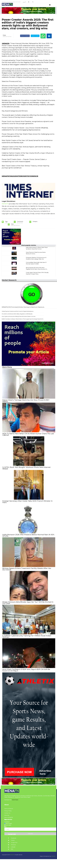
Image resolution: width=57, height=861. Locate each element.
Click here (15, 801)
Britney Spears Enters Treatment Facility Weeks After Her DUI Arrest (28, 571)
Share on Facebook (25, 38)
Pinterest (12, 846)
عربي (24, 2)
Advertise (6, 817)
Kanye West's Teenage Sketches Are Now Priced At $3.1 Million (25, 403)
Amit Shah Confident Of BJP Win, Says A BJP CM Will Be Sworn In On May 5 (26, 672)
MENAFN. (12, 856)
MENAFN (5, 46)
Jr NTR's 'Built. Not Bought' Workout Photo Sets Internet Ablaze (26, 470)
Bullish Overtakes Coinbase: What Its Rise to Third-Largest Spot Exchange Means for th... (23, 321)
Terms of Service (8, 810)
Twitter (11, 842)
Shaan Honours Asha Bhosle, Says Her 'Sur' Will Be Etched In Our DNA (27, 605)
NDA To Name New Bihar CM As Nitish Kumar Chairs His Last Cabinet (28, 437)
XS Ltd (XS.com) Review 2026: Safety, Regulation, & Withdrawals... (17, 316)
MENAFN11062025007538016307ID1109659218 (20, 179)
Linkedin (11, 849)
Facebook (12, 840)
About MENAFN (8, 819)
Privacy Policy (8, 812)
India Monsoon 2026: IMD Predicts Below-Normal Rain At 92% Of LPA (28, 537)
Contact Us (7, 815)
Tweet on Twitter (35, 38)
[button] (28, 2)
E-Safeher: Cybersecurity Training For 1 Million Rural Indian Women (26, 638)
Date (4, 38)
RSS (10, 851)
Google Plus (12, 844)
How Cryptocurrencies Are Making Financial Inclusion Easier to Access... (19, 319)
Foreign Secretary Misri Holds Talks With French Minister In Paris (27, 504)
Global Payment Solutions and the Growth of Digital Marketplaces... (18, 314)
